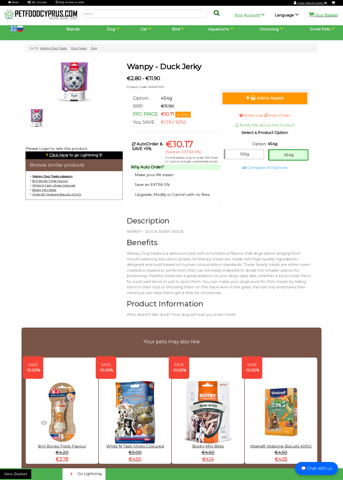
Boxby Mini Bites (44, 190)
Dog (94, 48)
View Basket (15, 474)
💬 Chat (316, 468)
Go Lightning (84, 474)
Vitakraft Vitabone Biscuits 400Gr (57, 194)
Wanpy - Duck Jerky (164, 66)
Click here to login (313, 3)
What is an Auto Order (265, 115)
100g (244, 154)
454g (289, 154)
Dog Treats (79, 48)
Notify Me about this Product (265, 125)
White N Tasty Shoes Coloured (53, 185)
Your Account (247, 15)
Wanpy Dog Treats (53, 48)
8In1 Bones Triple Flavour (50, 181)
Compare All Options (264, 167)
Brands (73, 29)
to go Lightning (73, 155)
